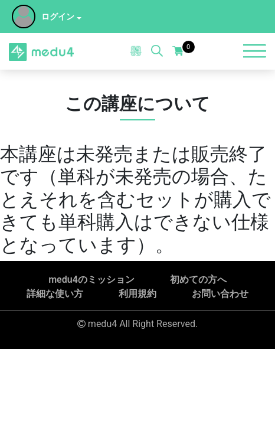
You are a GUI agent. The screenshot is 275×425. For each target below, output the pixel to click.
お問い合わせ (220, 293)
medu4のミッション (91, 279)
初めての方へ (198, 279)
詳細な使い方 (55, 293)
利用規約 (137, 293)
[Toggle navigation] (254, 51)
